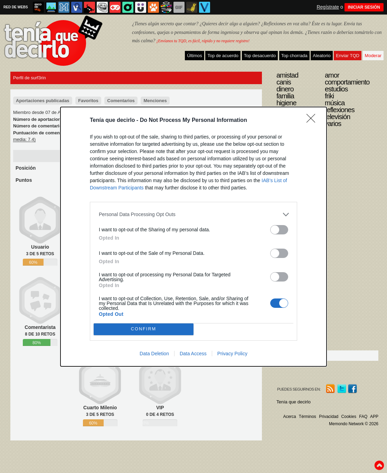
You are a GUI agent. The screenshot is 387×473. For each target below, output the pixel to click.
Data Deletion (154, 353)
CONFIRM (144, 329)
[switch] (279, 229)
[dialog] (193, 236)
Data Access (193, 353)
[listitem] (193, 214)
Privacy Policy (232, 353)
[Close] (313, 120)
